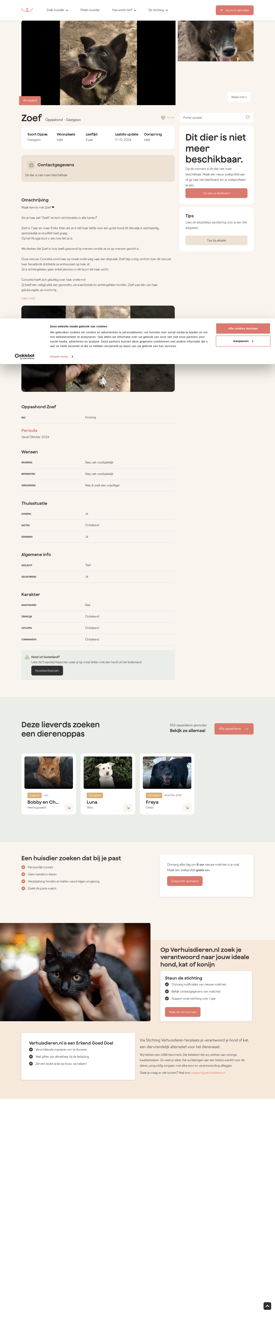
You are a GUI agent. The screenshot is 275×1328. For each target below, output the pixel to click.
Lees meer (28, 298)
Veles (90, 807)
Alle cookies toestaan (243, 10)
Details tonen (59, 38)
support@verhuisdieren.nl (208, 1073)
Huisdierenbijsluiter (47, 670)
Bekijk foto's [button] (239, 97)
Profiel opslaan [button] (216, 117)
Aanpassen (243, 22)
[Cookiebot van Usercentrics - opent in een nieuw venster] (24, 38)
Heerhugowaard (37, 807)
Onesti (150, 807)
